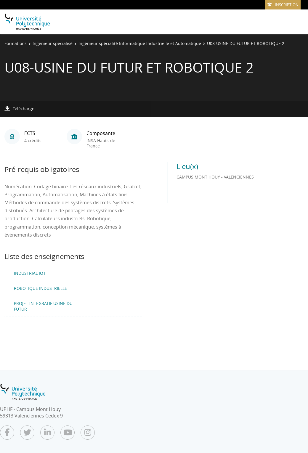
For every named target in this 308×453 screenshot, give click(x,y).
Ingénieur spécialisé (53, 43)
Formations (15, 43)
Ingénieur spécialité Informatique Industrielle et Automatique (139, 43)
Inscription (283, 4)
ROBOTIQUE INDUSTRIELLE (40, 288)
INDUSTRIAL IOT (30, 273)
